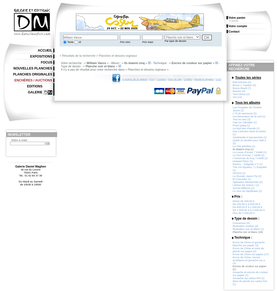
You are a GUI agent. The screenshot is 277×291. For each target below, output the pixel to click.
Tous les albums (247, 103)
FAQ (152, 79)
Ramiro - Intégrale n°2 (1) (248, 164)
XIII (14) (237, 97)
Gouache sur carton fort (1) (248, 278)
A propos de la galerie (134, 79)
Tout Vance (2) (241, 94)
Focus (46, 62)
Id (79, 41)
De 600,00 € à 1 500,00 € (248, 206)
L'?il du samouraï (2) (245, 113)
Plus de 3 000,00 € (244, 212)
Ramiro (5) (239, 91)
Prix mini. (125, 41)
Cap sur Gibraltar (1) (245, 122)
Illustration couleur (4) (245, 225)
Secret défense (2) (243, 187)
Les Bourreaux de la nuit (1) (249, 116)
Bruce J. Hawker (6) (244, 85)
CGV (218, 79)
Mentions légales (204, 79)
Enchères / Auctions (33, 80)
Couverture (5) (241, 223)
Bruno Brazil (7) (242, 88)
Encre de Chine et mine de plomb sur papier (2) (248, 250)
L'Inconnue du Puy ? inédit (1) (250, 158)
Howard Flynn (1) (243, 161)
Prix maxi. (148, 41)
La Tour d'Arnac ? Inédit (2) (248, 155)
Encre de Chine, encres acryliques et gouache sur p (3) (249, 260)
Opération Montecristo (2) (248, 182)
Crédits (188, 79)
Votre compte (238, 26)
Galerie (35, 92)
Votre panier (237, 17)
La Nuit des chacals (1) (246, 128)
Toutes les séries (248, 78)
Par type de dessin (175, 40)
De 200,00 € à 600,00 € (246, 204)
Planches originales (32, 74)
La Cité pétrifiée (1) (244, 146)
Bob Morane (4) (242, 82)
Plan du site (174, 79)
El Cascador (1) (242, 179)
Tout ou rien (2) (241, 119)
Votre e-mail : (20, 140)
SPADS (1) (239, 173)
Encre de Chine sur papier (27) (251, 254)
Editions (34, 86)
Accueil (45, 50)
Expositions (41, 56)
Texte (70, 41)
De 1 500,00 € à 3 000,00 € (249, 209)
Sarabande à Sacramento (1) (250, 137)
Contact (161, 79)
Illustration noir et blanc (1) (248, 228)
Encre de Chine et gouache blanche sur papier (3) (249, 244)
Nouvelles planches (32, 68)
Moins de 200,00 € (243, 201)
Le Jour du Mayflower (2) (247, 190)
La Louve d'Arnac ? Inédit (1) (250, 152)
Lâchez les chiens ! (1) (246, 185)
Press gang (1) (241, 125)
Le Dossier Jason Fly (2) (247, 176)
